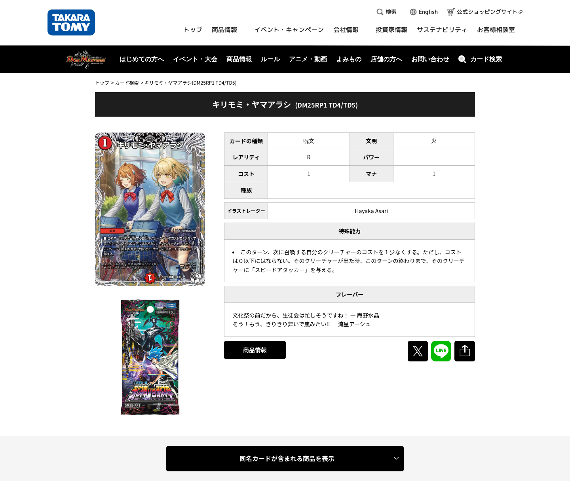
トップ (102, 82)
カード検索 (127, 82)
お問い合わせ (430, 59)
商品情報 (255, 350)
